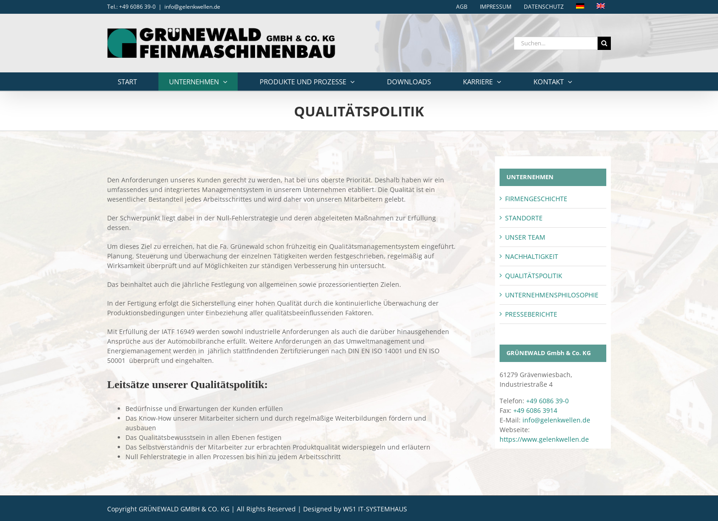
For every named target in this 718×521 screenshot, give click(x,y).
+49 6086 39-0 (547, 400)
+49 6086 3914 (535, 410)
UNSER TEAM (525, 237)
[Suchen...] (556, 43)
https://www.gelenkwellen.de (544, 439)
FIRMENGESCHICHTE (536, 198)
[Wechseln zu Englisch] (601, 7)
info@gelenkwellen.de (192, 7)
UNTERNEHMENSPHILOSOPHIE (551, 295)
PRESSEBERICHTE (531, 314)
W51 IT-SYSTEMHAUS (375, 509)
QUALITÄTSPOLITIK (533, 275)
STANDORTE (524, 218)
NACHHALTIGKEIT (531, 256)
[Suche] (604, 43)
